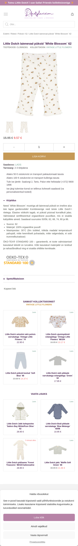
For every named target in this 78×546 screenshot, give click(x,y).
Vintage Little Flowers (59, 47)
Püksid (21, 34)
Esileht (6, 34)
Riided (13, 34)
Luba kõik (39, 517)
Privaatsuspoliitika (37, 542)
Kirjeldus (9, 200)
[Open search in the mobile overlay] (39, 24)
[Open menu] (6, 14)
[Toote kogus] (39, 147)
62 (26, 34)
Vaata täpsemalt (39, 535)
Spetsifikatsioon (13, 278)
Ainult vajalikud (39, 526)
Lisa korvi (39, 156)
